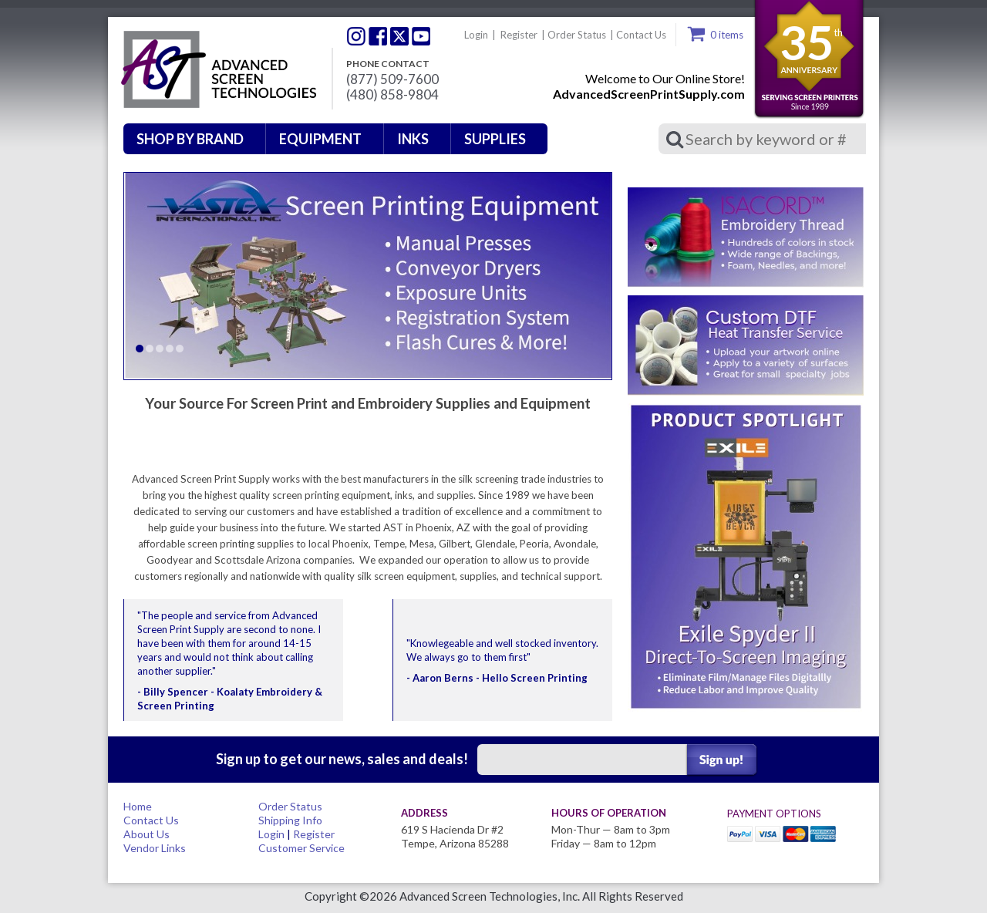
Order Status (576, 35)
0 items (726, 35)
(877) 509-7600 (392, 79)
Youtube (421, 36)
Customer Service (301, 847)
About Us (146, 834)
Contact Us (641, 35)
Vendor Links (154, 847)
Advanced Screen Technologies (216, 70)
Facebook (378, 36)
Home (137, 806)
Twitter (356, 36)
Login (476, 35)
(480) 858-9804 (392, 95)
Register (518, 35)
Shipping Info (290, 820)
